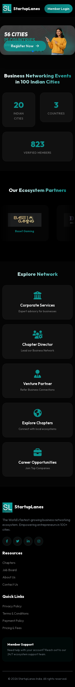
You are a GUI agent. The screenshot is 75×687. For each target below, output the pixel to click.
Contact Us (10, 584)
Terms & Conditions (15, 613)
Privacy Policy (12, 606)
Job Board (9, 570)
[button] (33, 51)
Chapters (8, 563)
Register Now (25, 47)
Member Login (58, 9)
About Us (8, 577)
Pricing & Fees (12, 628)
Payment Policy (13, 621)
